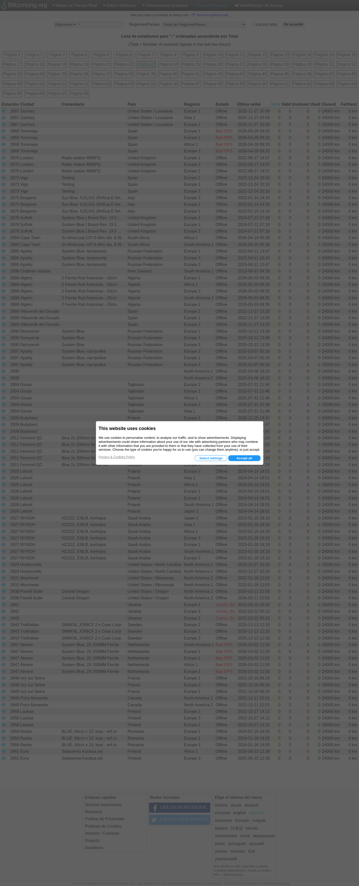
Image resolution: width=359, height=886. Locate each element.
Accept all (244, 458)
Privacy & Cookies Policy (117, 457)
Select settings (211, 458)
